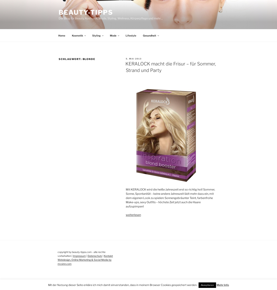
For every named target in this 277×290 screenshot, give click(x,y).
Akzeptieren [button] (207, 285)
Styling (98, 35)
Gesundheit (151, 35)
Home (61, 35)
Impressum (79, 255)
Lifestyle (131, 35)
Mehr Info (223, 285)
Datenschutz (95, 255)
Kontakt (108, 255)
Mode (115, 35)
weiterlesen (133, 215)
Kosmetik (79, 35)
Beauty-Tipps (86, 12)
